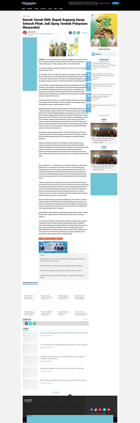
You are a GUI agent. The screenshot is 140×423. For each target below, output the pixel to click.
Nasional (29, 8)
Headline (43, 405)
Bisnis (61, 8)
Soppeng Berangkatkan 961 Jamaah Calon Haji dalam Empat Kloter (64, 371)
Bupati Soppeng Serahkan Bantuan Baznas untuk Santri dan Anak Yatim (61, 382)
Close (29, 415)
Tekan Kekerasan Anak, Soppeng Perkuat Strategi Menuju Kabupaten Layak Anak (105, 74)
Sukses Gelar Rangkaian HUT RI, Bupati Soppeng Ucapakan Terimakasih (106, 92)
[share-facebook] (70, 32)
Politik (43, 407)
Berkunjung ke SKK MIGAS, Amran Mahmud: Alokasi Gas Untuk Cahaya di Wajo (104, 133)
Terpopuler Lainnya (104, 108)
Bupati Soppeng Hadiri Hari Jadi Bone (105, 100)
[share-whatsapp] (78, 32)
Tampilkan (85, 319)
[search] (83, 3)
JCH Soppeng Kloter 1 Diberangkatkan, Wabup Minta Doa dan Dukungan (63, 347)
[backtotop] (70, 396)
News (55, 8)
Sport (50, 8)
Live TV (115, 3)
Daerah (30, 16)
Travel (36, 8)
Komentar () (85, 32)
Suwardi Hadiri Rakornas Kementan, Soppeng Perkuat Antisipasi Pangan (63, 335)
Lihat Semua (56, 392)
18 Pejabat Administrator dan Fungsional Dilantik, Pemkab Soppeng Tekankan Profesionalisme (60, 360)
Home (23, 8)
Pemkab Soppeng (51, 239)
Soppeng (60, 239)
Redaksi (99, 414)
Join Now (93, 414)
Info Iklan (105, 414)
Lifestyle (43, 8)
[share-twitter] (74, 32)
